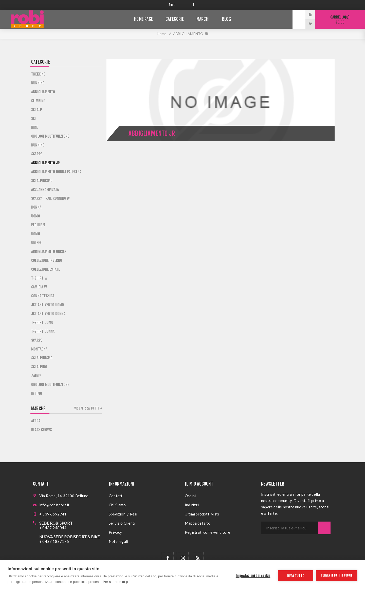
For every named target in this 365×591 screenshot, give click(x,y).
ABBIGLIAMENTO (43, 91)
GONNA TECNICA (42, 295)
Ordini (190, 495)
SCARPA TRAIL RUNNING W (50, 198)
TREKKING (38, 74)
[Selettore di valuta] (176, 5)
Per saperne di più (117, 582)
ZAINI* (36, 375)
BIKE (34, 127)
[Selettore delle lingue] (193, 5)
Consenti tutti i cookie (336, 575)
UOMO (35, 216)
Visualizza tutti (86, 408)
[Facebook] (168, 558)
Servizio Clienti (122, 523)
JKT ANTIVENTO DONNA (48, 313)
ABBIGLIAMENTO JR (45, 162)
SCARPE (36, 154)
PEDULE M (38, 225)
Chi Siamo (117, 505)
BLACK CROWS (41, 429)
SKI (33, 118)
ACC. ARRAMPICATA (45, 189)
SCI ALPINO (39, 366)
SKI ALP (36, 109)
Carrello (340, 20)
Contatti (116, 495)
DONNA (36, 207)
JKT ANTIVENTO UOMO (47, 304)
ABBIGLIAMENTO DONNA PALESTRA (56, 171)
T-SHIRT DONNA (43, 331)
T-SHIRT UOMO (42, 322)
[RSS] (198, 558)
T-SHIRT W (39, 278)
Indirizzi (192, 505)
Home (162, 33)
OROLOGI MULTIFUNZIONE (50, 136)
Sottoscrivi (324, 528)
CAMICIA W (39, 287)
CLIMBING (38, 100)
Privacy (115, 532)
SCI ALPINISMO (42, 180)
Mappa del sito (197, 523)
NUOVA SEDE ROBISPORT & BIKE (69, 536)
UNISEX (36, 242)
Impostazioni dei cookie (253, 576)
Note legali (118, 541)
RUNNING (38, 83)
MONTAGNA (39, 349)
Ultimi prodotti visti (202, 514)
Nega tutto (295, 576)
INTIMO (36, 393)
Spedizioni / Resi (123, 514)
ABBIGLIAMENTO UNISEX (48, 251)
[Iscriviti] (289, 528)
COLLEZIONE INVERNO (46, 260)
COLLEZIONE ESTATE (45, 269)
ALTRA (35, 420)
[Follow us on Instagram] (183, 558)
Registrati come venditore (207, 532)
